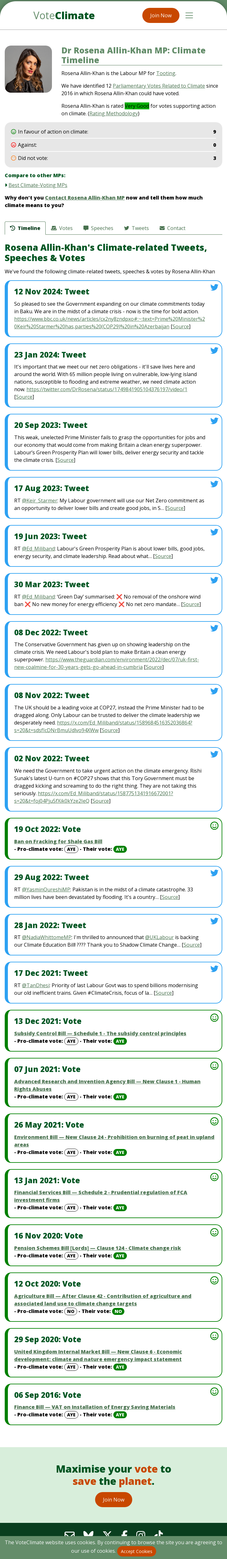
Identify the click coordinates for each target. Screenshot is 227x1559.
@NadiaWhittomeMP (46, 937)
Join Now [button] (161, 15)
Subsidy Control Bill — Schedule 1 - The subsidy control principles (100, 1033)
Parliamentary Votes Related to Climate (159, 85)
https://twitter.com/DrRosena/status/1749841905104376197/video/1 (106, 389)
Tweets (136, 228)
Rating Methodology (113, 113)
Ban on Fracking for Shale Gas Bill (58, 841)
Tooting (165, 73)
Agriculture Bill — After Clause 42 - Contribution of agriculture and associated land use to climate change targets (102, 1300)
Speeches (98, 228)
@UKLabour (159, 937)
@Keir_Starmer (39, 500)
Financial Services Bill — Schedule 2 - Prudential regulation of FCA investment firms (100, 1196)
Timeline (25, 228)
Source (181, 326)
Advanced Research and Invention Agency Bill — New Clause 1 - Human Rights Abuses (107, 1085)
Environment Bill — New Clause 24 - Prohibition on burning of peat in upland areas (114, 1141)
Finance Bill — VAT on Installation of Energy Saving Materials (94, 1406)
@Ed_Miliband (38, 548)
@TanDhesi (35, 985)
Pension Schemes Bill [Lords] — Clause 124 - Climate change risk (97, 1247)
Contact (172, 228)
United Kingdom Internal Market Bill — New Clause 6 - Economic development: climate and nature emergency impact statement (98, 1355)
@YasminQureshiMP (46, 889)
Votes (62, 228)
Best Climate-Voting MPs (38, 185)
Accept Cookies (136, 1551)
